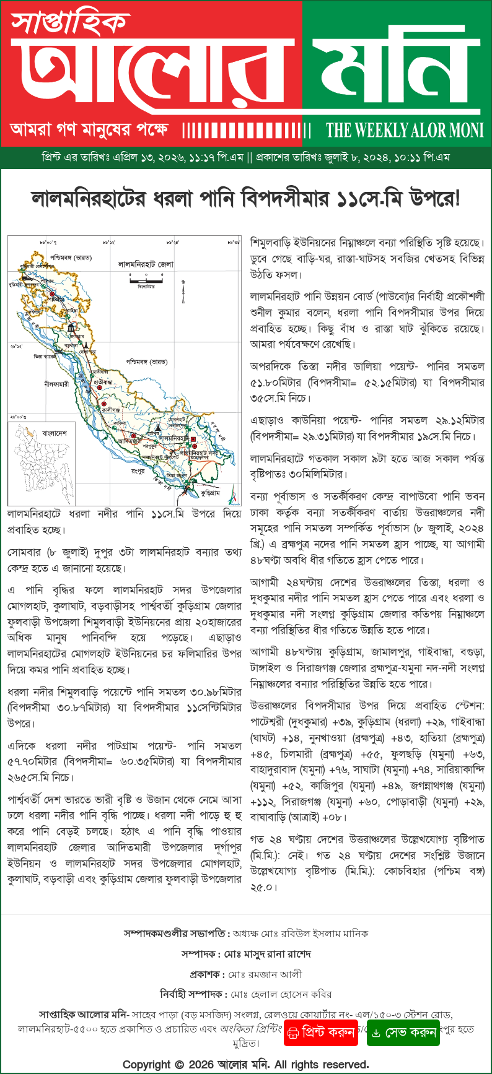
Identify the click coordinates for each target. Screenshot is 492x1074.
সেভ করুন (403, 1033)
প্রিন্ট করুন (321, 1033)
